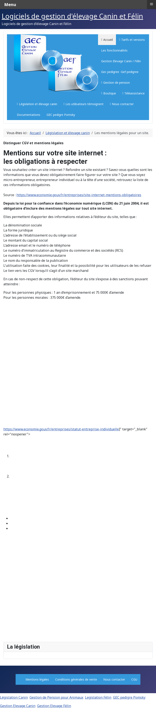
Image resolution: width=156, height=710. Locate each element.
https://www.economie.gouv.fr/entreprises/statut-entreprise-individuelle (61, 429)
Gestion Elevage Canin (17, 705)
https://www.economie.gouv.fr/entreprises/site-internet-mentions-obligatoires (78, 195)
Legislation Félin (98, 697)
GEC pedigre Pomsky (129, 697)
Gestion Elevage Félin (54, 705)
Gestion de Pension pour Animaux (56, 697)
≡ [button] (151, 4)
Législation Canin (14, 697)
